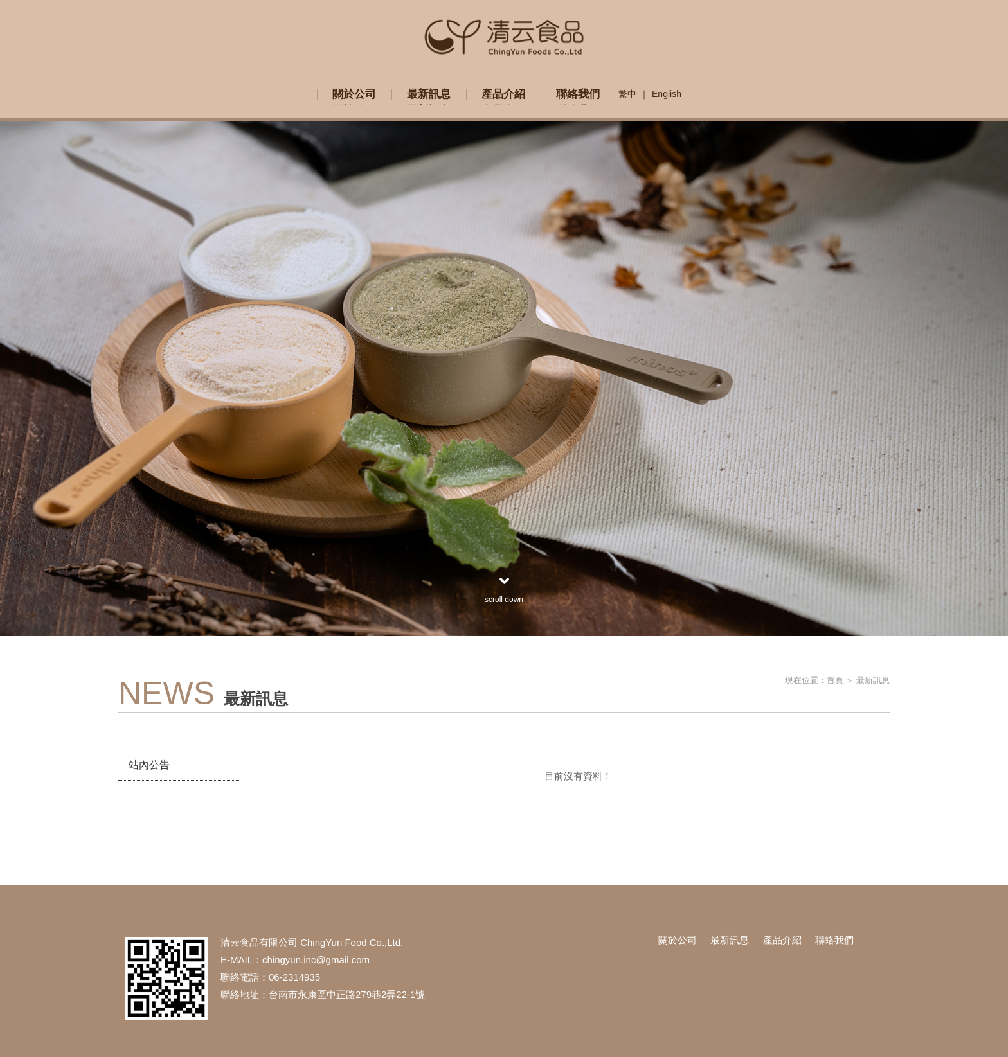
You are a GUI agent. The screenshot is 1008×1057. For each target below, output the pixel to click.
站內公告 (149, 764)
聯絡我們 (834, 939)
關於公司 (677, 939)
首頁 (835, 680)
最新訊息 (873, 680)
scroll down (504, 588)
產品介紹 (782, 939)
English (666, 94)
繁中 (627, 94)
